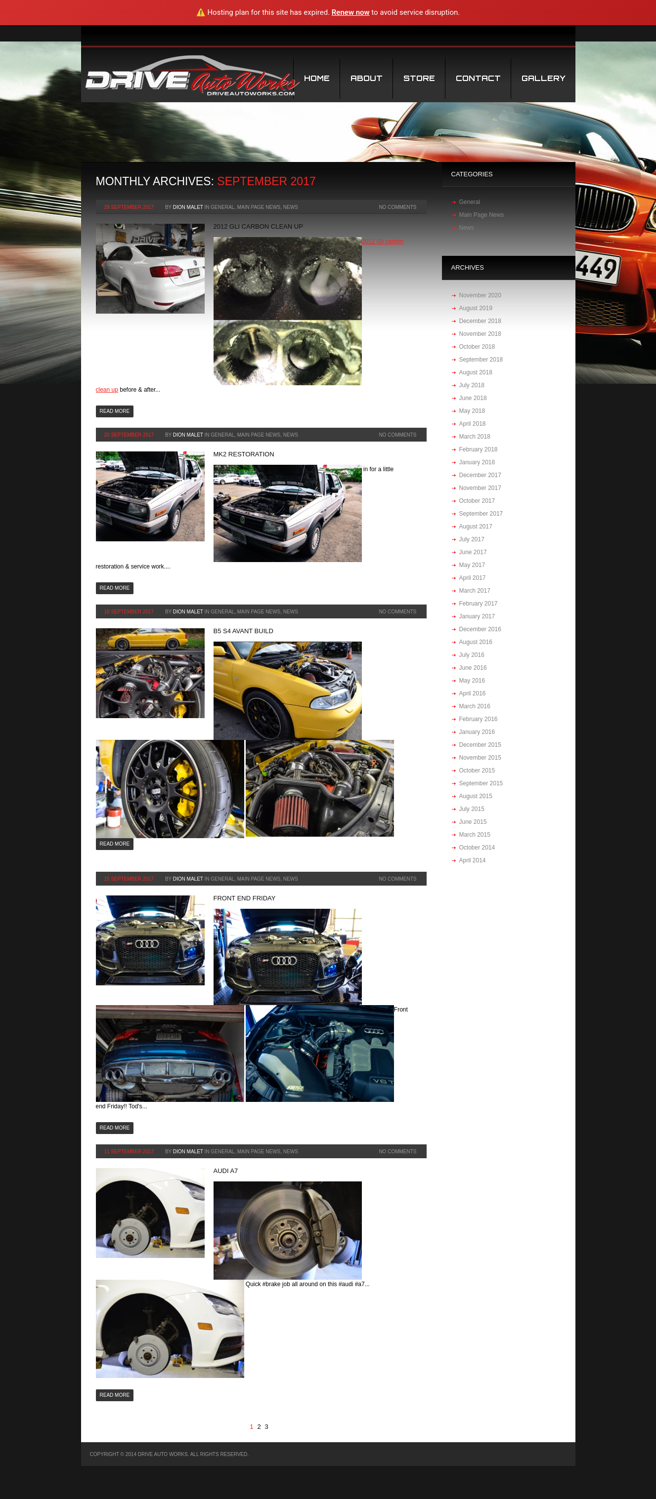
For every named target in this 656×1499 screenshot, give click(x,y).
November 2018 (480, 333)
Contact (478, 78)
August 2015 (475, 796)
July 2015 (471, 809)
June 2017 (473, 552)
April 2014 (472, 860)
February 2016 (478, 719)
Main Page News (259, 207)
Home (317, 78)
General (222, 207)
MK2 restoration (244, 454)
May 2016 (472, 680)
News (290, 207)
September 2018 (481, 359)
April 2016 (472, 693)
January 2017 (477, 616)
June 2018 (473, 398)
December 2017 (480, 475)
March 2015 (474, 834)
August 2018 (475, 372)
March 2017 (474, 590)
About (366, 78)
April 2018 (472, 423)
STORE (419, 78)
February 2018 (478, 449)
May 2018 (472, 410)
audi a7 (226, 1171)
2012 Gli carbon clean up (258, 226)
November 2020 (480, 295)
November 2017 (480, 488)
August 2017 (475, 526)
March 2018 (474, 436)
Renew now (351, 12)
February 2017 (478, 603)
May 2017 (472, 565)
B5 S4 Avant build (243, 631)
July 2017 (471, 539)
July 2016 (471, 654)
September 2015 (481, 783)
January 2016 (477, 732)
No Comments (397, 207)
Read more (115, 411)
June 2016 (473, 667)
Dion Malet (188, 207)
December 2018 (480, 321)
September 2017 (481, 513)
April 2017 (472, 577)
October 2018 (477, 346)
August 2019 (475, 308)
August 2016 (475, 642)
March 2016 (474, 706)
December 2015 (480, 744)
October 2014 (477, 847)
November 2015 (480, 757)
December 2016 (480, 629)
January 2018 (477, 462)
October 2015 (477, 770)
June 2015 (473, 821)
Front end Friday (245, 898)
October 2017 (477, 500)
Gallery (544, 78)
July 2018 (471, 385)
